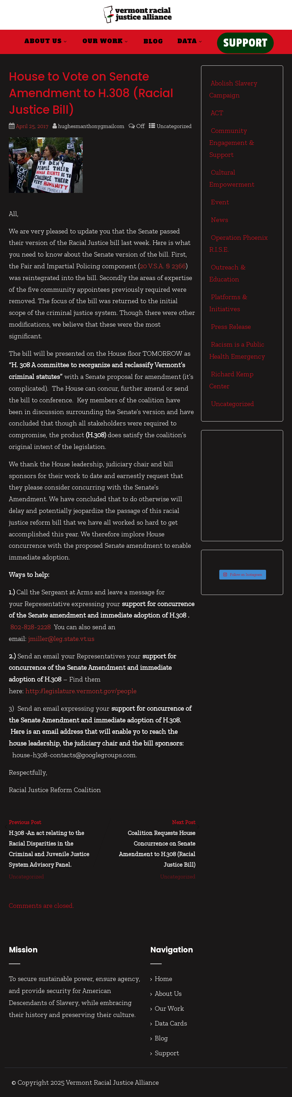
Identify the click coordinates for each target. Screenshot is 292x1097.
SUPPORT (245, 43)
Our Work (105, 41)
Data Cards (171, 1023)
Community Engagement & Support (231, 142)
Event (219, 202)
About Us (46, 41)
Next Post (148, 844)
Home (163, 978)
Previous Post (55, 844)
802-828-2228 (31, 627)
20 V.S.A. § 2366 (163, 266)
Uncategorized (174, 126)
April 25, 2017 (32, 126)
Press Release (230, 326)
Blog (153, 41)
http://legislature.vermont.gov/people (81, 691)
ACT (216, 113)
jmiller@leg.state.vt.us (61, 638)
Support (167, 1053)
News (218, 219)
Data (190, 41)
